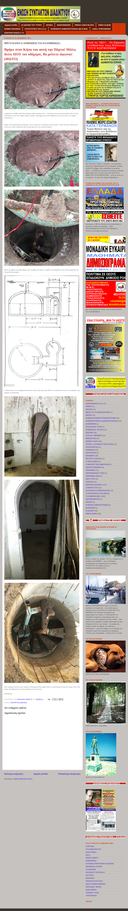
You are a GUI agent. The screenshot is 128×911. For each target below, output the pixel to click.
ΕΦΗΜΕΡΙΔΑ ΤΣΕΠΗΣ (94, 866)
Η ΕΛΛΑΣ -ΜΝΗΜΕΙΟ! (94, 435)
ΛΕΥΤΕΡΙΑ (90, 875)
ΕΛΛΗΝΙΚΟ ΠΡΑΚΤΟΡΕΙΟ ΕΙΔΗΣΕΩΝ (100, 864)
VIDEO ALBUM (104, 25)
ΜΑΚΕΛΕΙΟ (90, 878)
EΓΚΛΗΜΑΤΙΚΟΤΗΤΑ (93, 849)
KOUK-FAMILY (91, 852)
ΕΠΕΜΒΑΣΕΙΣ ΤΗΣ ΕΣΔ (94, 430)
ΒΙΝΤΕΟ (89, 415)
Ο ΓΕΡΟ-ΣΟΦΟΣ (92, 461)
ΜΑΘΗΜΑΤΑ (90, 456)
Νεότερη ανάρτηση (13, 774)
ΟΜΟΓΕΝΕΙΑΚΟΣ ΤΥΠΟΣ (95, 473)
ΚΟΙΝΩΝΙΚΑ (90, 450)
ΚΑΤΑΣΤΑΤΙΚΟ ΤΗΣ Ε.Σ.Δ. (36, 29)
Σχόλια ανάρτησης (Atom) (23, 779)
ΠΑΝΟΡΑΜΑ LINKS (93, 476)
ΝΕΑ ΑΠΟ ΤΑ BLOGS (93, 458)
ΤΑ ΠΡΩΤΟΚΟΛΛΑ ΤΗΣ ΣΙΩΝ (96, 493)
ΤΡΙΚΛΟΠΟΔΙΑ (91, 895)
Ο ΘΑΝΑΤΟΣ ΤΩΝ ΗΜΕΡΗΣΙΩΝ (97, 464)
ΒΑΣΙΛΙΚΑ (89, 409)
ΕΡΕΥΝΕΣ (89, 432)
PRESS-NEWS (91, 514)
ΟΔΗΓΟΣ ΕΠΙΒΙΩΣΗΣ (94, 467)
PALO (88, 855)
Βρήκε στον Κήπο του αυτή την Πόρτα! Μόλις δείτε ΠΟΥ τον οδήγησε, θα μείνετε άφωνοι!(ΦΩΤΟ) (40, 54)
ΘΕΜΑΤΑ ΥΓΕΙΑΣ (92, 441)
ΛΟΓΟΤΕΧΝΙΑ (91, 453)
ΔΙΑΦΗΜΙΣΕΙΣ (91, 424)
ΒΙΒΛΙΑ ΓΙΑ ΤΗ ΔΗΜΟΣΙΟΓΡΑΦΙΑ (98, 412)
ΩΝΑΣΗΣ (89, 502)
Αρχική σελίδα (11, 25)
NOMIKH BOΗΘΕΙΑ (12, 29)
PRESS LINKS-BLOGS (84, 25)
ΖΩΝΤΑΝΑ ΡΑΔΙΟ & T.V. (14, 33)
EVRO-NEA (90, 846)
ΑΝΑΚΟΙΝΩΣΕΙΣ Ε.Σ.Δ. (94, 403)
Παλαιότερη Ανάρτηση (69, 774)
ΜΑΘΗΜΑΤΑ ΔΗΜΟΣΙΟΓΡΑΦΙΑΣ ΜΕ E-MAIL (69, 29)
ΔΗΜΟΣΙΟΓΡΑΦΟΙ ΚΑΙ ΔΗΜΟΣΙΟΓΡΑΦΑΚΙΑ (102, 421)
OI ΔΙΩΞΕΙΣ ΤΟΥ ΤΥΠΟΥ (31, 25)
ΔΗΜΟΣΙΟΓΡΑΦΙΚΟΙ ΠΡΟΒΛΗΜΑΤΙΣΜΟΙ (101, 418)
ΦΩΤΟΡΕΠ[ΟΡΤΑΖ (93, 499)
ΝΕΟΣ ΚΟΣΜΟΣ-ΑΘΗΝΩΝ (95, 884)
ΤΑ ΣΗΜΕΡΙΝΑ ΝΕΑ (93, 496)
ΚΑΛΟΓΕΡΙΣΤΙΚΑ (92, 447)
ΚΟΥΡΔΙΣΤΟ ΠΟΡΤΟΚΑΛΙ (95, 872)
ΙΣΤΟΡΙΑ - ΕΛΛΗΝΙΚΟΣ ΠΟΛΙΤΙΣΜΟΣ (99, 444)
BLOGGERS (90, 508)
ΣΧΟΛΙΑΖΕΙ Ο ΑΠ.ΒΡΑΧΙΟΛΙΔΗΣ (98, 490)
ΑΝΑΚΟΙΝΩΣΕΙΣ (64, 25)
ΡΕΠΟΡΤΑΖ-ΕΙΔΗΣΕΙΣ (19, 703)
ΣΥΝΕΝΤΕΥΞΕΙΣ (92, 488)
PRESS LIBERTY (92, 858)
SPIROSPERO (91, 861)
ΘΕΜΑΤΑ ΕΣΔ (91, 438)
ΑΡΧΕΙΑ (49, 25)
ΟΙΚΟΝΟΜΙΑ (90, 470)
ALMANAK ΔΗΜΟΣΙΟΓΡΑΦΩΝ (97, 505)
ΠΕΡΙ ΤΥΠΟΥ (91, 479)
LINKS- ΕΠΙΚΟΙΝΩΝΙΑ (101, 29)
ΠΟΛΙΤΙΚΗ (89, 482)
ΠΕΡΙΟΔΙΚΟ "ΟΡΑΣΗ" (94, 887)
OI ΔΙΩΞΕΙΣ (90, 511)
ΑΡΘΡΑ (88, 406)
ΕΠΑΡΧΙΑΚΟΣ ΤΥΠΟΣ (94, 427)
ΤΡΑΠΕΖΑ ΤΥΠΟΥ (92, 893)
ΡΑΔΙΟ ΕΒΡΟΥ (91, 890)
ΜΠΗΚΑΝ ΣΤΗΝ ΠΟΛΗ (94, 881)
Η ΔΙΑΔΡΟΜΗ (91, 869)
